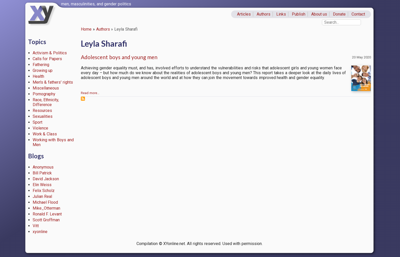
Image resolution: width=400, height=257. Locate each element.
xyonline (40, 231)
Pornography (44, 94)
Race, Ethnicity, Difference (46, 102)
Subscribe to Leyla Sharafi (83, 99)
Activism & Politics (50, 52)
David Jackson (46, 178)
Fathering (41, 64)
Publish (298, 14)
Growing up (43, 70)
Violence (40, 128)
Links (281, 14)
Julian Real (42, 196)
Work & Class (45, 134)
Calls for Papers (47, 58)
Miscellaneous (46, 88)
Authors (263, 14)
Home (86, 29)
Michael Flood (45, 202)
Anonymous (43, 167)
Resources (42, 110)
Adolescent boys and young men (119, 57)
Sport (37, 122)
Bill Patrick (42, 173)
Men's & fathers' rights (53, 82)
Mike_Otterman (46, 208)
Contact (358, 14)
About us (319, 14)
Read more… (90, 93)
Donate (339, 14)
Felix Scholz (44, 190)
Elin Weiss (42, 184)
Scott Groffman (46, 219)
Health (38, 76)
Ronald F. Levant (47, 214)
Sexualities (43, 116)
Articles (244, 14)
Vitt (36, 225)
